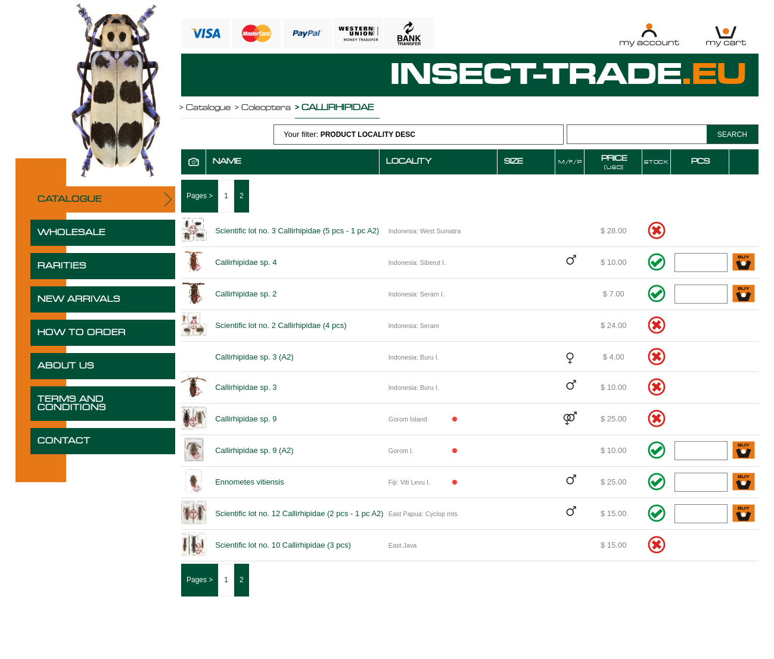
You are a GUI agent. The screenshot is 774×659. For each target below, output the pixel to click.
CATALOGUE (70, 199)
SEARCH (732, 134)
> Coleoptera (263, 108)
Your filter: (349, 134)
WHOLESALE (71, 233)
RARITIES (62, 266)
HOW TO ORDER (82, 333)
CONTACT (64, 441)
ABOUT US (66, 366)
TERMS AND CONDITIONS (72, 403)
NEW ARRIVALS (79, 299)
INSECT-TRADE (568, 75)
